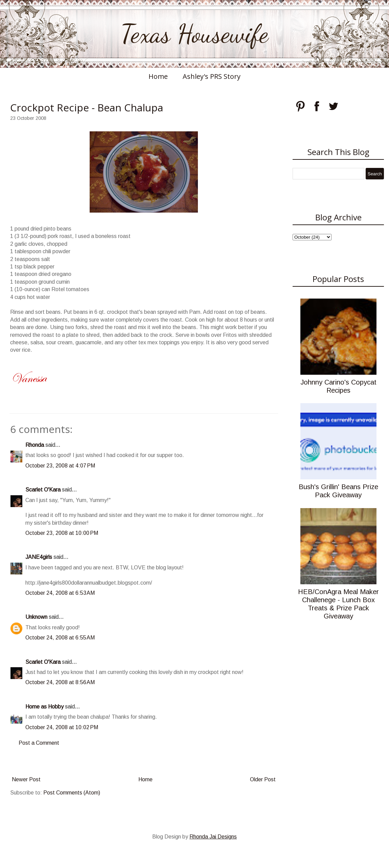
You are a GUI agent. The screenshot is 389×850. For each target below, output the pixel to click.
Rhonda (34, 445)
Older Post (263, 779)
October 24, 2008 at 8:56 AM (60, 682)
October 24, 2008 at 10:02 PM (61, 727)
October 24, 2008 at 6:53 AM (60, 593)
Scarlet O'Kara (43, 490)
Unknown (36, 617)
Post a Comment (39, 743)
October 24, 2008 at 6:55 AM (60, 637)
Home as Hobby (44, 707)
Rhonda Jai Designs (213, 837)
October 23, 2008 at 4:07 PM (60, 465)
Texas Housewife (194, 34)
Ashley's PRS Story (212, 76)
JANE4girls (38, 557)
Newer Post (26, 779)
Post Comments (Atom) (71, 792)
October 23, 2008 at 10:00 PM (61, 533)
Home (158, 76)
